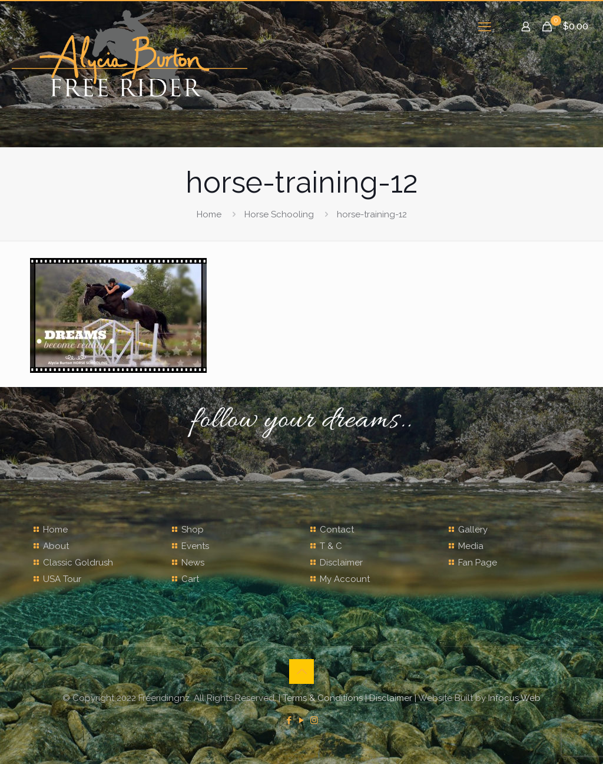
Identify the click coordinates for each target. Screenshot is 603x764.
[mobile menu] (485, 26)
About (56, 546)
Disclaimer (341, 562)
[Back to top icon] (301, 671)
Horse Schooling (279, 214)
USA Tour (62, 579)
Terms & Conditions (323, 698)
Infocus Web (514, 698)
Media (470, 546)
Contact (337, 529)
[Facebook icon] (289, 720)
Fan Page (477, 562)
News (192, 562)
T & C (331, 546)
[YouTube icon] (301, 720)
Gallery (473, 529)
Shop (192, 529)
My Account (345, 579)
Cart (190, 579)
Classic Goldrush (78, 562)
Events (195, 546)
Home (209, 214)
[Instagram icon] (314, 720)
